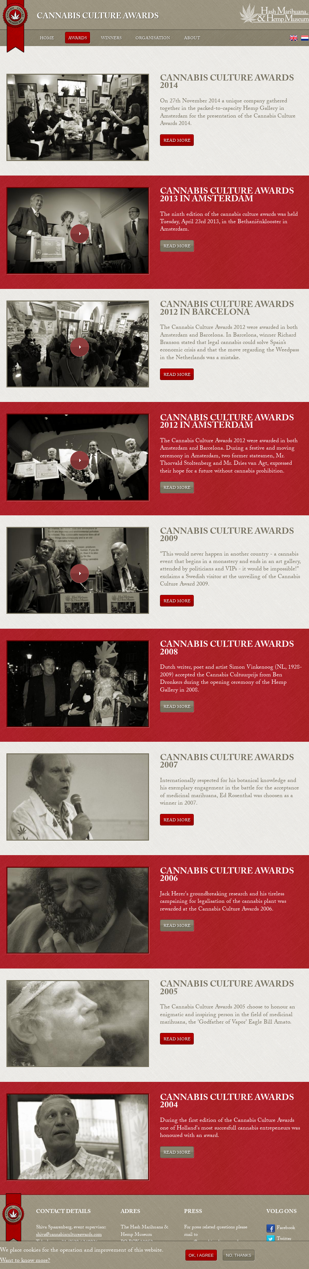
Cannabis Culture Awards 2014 (227, 83)
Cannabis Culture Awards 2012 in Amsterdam (227, 423)
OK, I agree (201, 1256)
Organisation (153, 38)
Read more (177, 141)
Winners (111, 38)
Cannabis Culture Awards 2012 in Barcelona (227, 309)
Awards (77, 38)
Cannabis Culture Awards (98, 15)
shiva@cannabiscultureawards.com (69, 1235)
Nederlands (305, 38)
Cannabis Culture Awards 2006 (227, 876)
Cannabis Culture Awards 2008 (227, 649)
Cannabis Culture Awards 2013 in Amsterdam (227, 196)
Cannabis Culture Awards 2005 (227, 989)
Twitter (284, 1239)
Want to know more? (25, 1262)
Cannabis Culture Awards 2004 (227, 1102)
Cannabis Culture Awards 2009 (227, 536)
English (293, 38)
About (192, 38)
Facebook (286, 1228)
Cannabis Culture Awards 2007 (227, 762)
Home (47, 38)
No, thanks (238, 1256)
